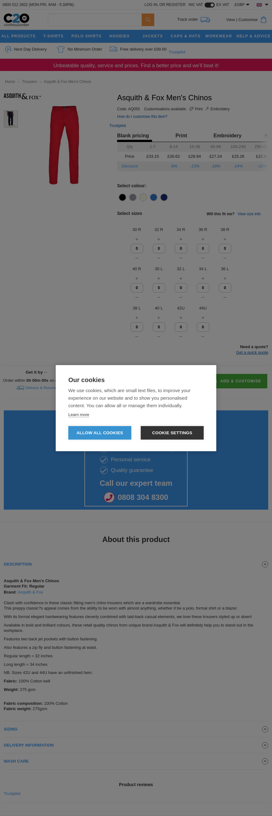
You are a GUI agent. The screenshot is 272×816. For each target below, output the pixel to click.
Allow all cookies (99, 432)
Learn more (78, 414)
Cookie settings (172, 432)
